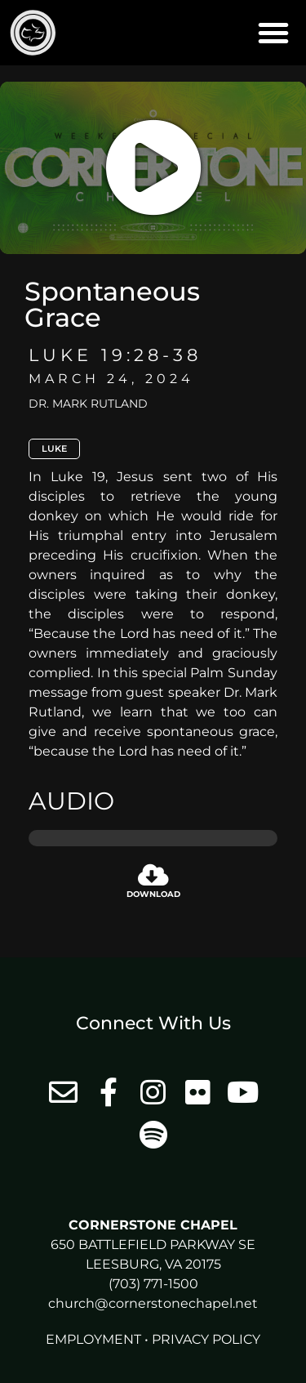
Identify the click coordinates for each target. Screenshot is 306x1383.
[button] (273, 32)
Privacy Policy (206, 1339)
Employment (93, 1339)
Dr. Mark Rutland (88, 403)
